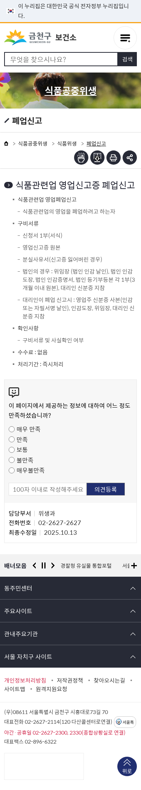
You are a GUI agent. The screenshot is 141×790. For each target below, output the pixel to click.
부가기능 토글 (130, 157)
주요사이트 (18, 610)
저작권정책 (70, 680)
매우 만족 (29, 428)
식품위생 (67, 143)
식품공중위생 (32, 143)
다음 (53, 565)
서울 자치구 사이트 (28, 656)
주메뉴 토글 (125, 37)
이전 (34, 565)
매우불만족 (31, 470)
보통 (22, 449)
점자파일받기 (97, 157)
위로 (127, 771)
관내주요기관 (21, 633)
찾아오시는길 (109, 680)
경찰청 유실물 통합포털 (86, 565)
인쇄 (113, 157)
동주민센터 (18, 587)
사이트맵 (14, 689)
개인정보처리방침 (25, 680)
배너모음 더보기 (134, 565)
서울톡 (128, 722)
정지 (43, 565)
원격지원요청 (51, 689)
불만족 (25, 459)
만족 (22, 439)
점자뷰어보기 (81, 157)
